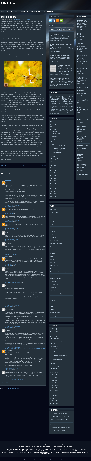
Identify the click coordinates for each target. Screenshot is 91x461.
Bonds (66, 103)
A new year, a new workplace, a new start (82, 80)
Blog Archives (66, 29)
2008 (51, 191)
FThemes (29, 459)
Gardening (52, 112)
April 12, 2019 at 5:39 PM (12, 254)
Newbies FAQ (54, 110)
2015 (51, 173)
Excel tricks (66, 110)
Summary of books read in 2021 (82, 175)
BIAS (71, 96)
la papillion (8, 229)
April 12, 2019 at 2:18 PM (12, 220)
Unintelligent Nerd (82, 137)
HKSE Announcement (49, 11)
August (53, 136)
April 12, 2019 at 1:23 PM (12, 212)
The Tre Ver (8, 369)
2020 (51, 127)
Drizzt (79, 33)
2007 (51, 193)
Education (60, 101)
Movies (54, 107)
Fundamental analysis (60, 100)
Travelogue (58, 113)
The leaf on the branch (9, 17)
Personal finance (56, 98)
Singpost (60, 110)
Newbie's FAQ (24, 11)
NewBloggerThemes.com (63, 459)
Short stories (60, 103)
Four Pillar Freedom (80, 154)
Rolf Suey (80, 107)
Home (23, 165)
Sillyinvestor (9, 206)
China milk (53, 109)
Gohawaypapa (81, 164)
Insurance (61, 106)
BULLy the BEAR (7, 3)
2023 (51, 121)
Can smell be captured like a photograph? (60, 149)
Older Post (43, 165)
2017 (51, 168)
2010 (51, 186)
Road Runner (9, 213)
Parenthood (53, 103)
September (54, 133)
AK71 (78, 67)
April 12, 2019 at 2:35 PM (12, 228)
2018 (51, 165)
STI (51, 107)
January (53, 161)
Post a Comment (5, 382)
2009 (51, 188)
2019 (51, 129)
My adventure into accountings (65, 107)
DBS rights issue (55, 34)
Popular (52, 29)
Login (2, 11)
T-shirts (54, 113)
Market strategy (67, 98)
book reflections (54, 228)
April (52, 144)
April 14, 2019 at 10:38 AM (12, 347)
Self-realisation (18, 19)
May (52, 141)
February (53, 159)
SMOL (79, 118)
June (52, 139)
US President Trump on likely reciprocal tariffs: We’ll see (82, 92)
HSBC (56, 112)
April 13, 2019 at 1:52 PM (12, 281)
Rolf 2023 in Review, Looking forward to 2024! (82, 111)
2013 (51, 178)
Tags (58, 29)
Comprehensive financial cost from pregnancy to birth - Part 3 (60, 78)
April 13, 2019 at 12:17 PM (12, 264)
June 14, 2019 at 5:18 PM (12, 368)
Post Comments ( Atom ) (14, 388)
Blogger (61, 444)
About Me (9, 11)
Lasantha (43, 459)
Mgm (7, 256)
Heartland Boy (81, 99)
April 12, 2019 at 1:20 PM (12, 205)
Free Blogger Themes (51, 459)
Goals (16, 11)
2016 (51, 170)
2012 (51, 180)
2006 (51, 196)
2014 (51, 175)
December (54, 131)
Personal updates (57, 152)
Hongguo (64, 104)
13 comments (26, 19)
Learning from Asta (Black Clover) (60, 55)
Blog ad (71, 109)
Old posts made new (62, 109)
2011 (51, 183)
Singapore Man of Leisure (13, 282)
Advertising (70, 112)
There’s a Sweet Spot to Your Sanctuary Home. (81, 36)
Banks (52, 104)
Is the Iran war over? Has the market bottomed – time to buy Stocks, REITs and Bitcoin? (82, 24)
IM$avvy (71, 103)
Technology (57, 104)
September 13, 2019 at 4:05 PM (14, 379)
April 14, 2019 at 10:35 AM (12, 326)
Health (71, 110)
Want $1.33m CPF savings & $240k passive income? (82, 70)
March (53, 156)
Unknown (8, 180)
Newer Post (3, 165)
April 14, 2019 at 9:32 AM (12, 305)
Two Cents (80, 43)
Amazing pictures (68, 106)
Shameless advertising (63, 112)
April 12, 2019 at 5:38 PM (12, 239)
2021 (51, 124)
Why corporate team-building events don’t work (82, 167)
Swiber (51, 113)
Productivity (70, 104)
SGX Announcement (36, 11)
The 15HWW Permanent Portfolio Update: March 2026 (82, 60)
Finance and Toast (82, 145)
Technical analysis (68, 101)
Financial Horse (82, 20)
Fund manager (54, 106)
